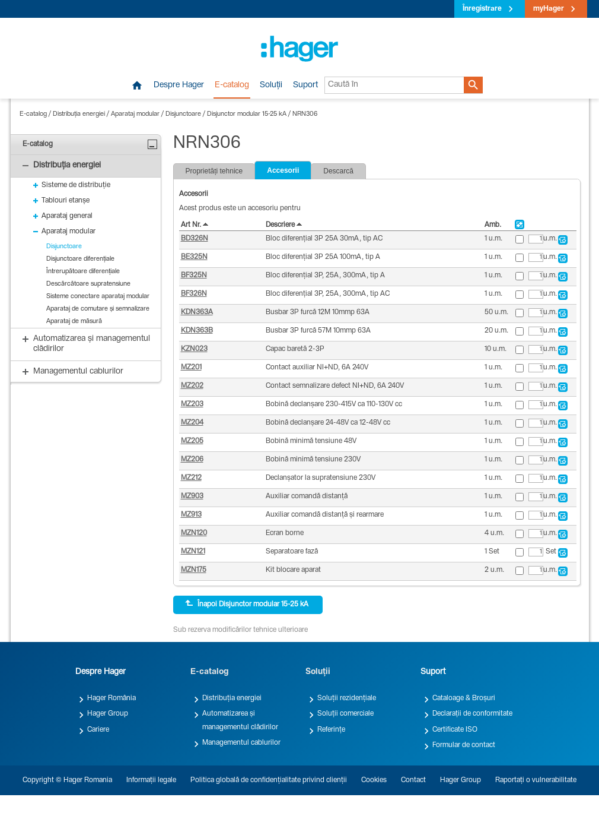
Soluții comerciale (345, 713)
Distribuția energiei (79, 114)
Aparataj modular (135, 114)
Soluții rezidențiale (346, 698)
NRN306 (304, 114)
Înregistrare (482, 8)
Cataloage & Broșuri (463, 698)
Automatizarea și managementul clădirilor (240, 720)
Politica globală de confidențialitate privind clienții (268, 780)
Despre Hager (179, 85)
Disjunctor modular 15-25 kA (246, 114)
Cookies (374, 780)
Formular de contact (463, 745)
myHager (548, 8)
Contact (413, 780)
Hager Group (107, 713)
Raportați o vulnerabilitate (535, 780)
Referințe (331, 729)
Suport (305, 85)
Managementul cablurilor (241, 742)
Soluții (271, 85)
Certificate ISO (454, 729)
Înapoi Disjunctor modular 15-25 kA (246, 604)
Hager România (111, 698)
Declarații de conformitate (472, 713)
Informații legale (151, 780)
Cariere (98, 729)
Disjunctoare (183, 114)
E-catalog (232, 85)
